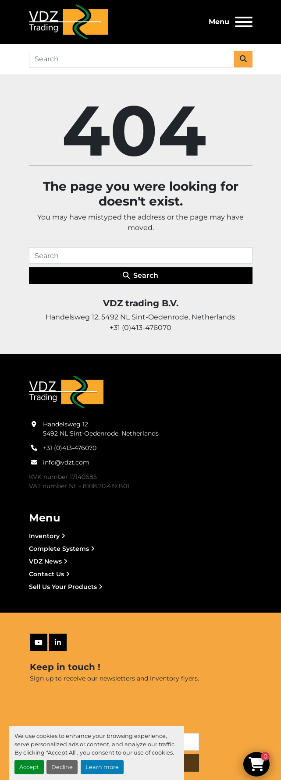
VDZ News (45, 561)
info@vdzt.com (66, 462)
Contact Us (46, 574)
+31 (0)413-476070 (69, 448)
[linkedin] (58, 642)
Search (140, 275)
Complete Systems (59, 549)
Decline (62, 767)
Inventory (44, 536)
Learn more (102, 767)
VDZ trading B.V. (140, 303)
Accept (29, 767)
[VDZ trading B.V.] (66, 392)
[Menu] (244, 22)
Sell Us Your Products (63, 587)
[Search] (131, 59)
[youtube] (38, 642)
